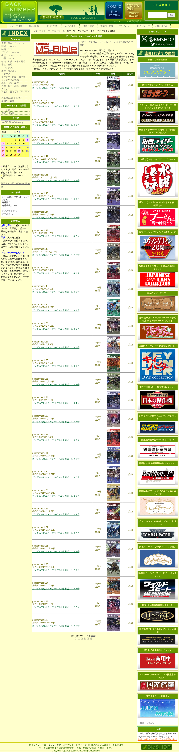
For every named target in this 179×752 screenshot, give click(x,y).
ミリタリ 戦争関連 (10, 79)
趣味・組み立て (8, 70)
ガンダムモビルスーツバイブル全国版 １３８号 (55, 329)
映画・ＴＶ (6, 49)
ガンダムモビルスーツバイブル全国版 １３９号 (55, 310)
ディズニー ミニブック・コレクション (157, 546)
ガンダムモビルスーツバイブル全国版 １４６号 (55, 180)
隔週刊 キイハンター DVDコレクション (157, 346)
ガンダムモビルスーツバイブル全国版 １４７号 (55, 162)
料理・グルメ (7, 58)
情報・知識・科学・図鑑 (13, 61)
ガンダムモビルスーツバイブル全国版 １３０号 (55, 477)
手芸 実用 (6, 64)
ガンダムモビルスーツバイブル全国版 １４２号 (55, 254)
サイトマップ (143, 26)
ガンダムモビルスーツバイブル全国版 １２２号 (55, 625)
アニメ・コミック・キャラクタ (15, 93)
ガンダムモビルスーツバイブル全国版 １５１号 (55, 88)
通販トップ (44, 31)
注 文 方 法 (52, 26)
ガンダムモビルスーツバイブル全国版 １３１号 (55, 459)
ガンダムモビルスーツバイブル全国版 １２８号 (55, 514)
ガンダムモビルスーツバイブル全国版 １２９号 (55, 496)
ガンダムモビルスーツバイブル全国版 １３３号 (55, 421)
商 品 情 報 (34, 26)
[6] (91, 638)
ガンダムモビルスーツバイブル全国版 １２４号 (55, 588)
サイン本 (5, 110)
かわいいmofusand (157, 60)
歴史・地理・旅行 (10, 83)
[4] (85, 638)
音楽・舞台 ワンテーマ (13, 43)
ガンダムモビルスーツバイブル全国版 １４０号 (55, 292)
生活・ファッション (11, 55)
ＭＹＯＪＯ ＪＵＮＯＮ (157, 696)
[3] (82, 638)
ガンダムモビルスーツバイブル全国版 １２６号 (55, 551)
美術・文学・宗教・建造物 (14, 86)
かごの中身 (70, 26)
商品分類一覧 (58, 31)
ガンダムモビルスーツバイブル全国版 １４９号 (55, 125)
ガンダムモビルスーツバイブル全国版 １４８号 (55, 143)
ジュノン (150, 722)
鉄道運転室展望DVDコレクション (157, 439)
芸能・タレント (8, 46)
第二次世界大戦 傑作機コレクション (157, 387)
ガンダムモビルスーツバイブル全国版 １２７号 (55, 533)
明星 (142, 722)
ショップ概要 (15, 26)
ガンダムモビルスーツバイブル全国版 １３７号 (55, 347)
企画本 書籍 (7, 101)
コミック (114, 21)
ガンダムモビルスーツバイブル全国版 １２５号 (55, 570)
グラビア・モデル (10, 52)
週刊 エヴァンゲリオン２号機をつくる (157, 232)
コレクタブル (7, 67)
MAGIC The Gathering (12, 122)
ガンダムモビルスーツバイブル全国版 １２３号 (55, 607)
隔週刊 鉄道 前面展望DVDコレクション (157, 463)
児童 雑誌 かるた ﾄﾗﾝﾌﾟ (12, 97)
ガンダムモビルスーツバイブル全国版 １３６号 (55, 366)
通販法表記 (88, 26)
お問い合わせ (161, 26)
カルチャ (5, 89)
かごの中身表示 (9, 211)
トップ (34, 31)
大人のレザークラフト (157, 293)
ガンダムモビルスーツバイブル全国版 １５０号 (55, 106)
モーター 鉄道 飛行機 (13, 76)
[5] (88, 638)
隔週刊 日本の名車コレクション (157, 605)
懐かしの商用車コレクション (157, 650)
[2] (79, 638)
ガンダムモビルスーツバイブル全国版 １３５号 (55, 384)
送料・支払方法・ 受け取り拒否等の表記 (157, 739)
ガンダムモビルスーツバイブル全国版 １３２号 (55, 440)
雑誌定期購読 (135, 21)
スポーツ (5, 73)
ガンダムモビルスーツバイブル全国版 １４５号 (55, 199)
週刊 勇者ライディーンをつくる (157, 85)
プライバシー (125, 26)
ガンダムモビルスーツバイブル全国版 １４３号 (55, 236)
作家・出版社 (7, 113)
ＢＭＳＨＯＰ (54, 745)
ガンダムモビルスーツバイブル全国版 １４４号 (55, 217)
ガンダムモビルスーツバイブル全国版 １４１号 (55, 273)
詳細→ (24, 127)
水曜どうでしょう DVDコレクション (157, 159)
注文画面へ (7, 214)
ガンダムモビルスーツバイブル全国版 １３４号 (55, 403)
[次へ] (93, 635)
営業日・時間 (106, 26)
